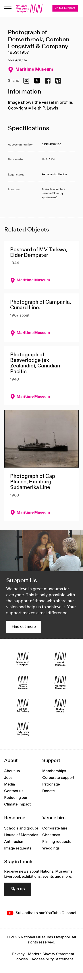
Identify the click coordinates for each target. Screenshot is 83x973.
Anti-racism (14, 842)
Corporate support (58, 778)
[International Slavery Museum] (23, 682)
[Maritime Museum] (60, 682)
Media (9, 784)
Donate (48, 791)
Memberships (54, 771)
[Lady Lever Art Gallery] (23, 729)
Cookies (21, 959)
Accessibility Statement (52, 959)
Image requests (17, 848)
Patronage (51, 784)
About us (12, 771)
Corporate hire (55, 828)
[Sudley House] (60, 706)
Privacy (18, 954)
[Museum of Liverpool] (23, 659)
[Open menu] (8, 8)
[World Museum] (60, 659)
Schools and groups (21, 828)
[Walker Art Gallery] (23, 706)
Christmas (51, 835)
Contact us (13, 791)
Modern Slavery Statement (51, 954)
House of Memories (21, 835)
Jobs (8, 778)
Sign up (17, 889)
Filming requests (56, 842)
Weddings (51, 848)
